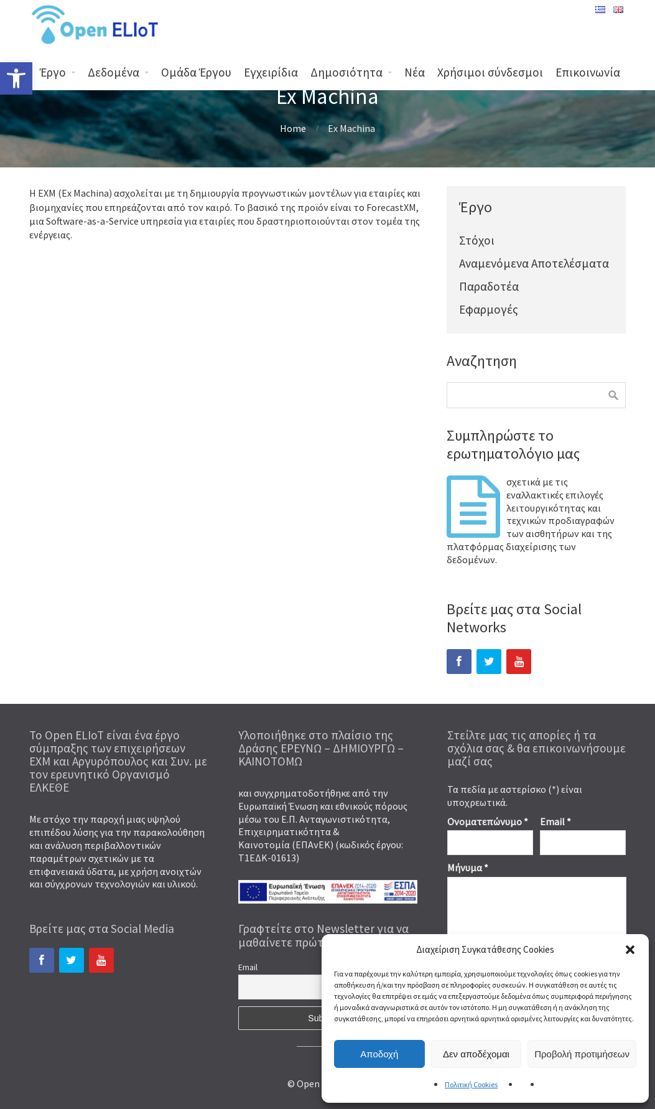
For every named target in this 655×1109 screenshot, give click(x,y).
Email (555, 821)
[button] (630, 949)
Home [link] (293, 128)
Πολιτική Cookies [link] (471, 1084)
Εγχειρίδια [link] (271, 72)
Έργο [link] (53, 72)
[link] (16, 78)
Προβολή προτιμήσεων (581, 1054)
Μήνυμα (467, 867)
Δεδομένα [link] (113, 72)
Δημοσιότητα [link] (346, 72)
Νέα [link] (414, 72)
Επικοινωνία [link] (587, 72)
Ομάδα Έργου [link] (196, 72)
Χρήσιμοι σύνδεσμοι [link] (490, 72)
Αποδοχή (379, 1054)
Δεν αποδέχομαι (476, 1054)
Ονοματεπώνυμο (487, 821)
